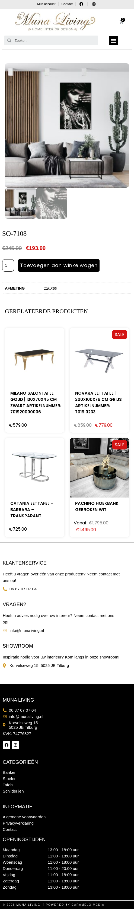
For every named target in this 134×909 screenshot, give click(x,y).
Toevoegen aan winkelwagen (59, 265)
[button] (113, 40)
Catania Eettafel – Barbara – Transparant (31, 510)
